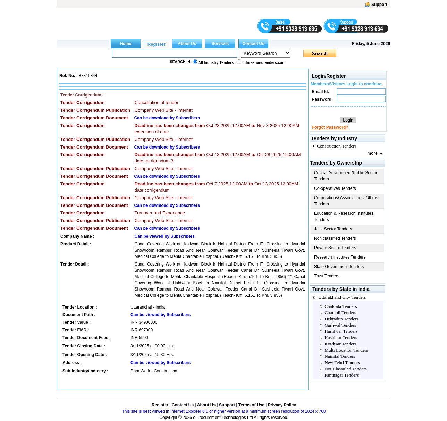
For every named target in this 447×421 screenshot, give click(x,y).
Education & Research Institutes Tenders (343, 216)
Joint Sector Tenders (333, 229)
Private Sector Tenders (335, 247)
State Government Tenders (339, 266)
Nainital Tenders (339, 356)
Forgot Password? (330, 127)
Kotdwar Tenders (340, 343)
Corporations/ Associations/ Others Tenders (346, 201)
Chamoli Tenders (340, 312)
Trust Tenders (326, 275)
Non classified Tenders (335, 238)
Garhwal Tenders (340, 325)
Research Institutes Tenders (340, 257)
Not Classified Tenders (345, 368)
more (372, 153)
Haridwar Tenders (340, 331)
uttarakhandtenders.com (263, 62)
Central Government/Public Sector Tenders (345, 176)
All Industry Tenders (216, 62)
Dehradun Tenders (341, 318)
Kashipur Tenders (340, 337)
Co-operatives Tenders (335, 188)
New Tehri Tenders (342, 362)
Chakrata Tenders (340, 306)
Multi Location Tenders (346, 350)
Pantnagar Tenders (341, 375)
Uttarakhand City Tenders (342, 297)
